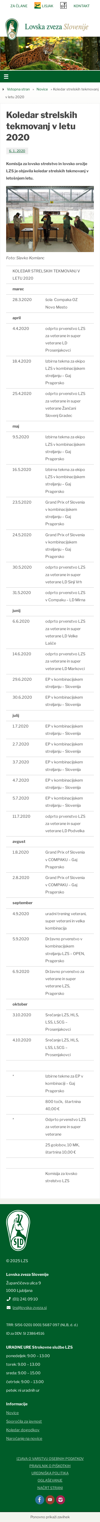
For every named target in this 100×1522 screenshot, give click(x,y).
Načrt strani (50, 1488)
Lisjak (47, 6)
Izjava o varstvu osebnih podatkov (50, 1458)
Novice (42, 89)
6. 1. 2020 (17, 151)
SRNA (63, 5)
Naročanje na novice (24, 1438)
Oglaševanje (50, 1480)
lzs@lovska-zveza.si (30, 1307)
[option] (50, 53)
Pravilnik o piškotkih (50, 1466)
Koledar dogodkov (22, 1430)
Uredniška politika (50, 1473)
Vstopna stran (18, 89)
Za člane (18, 6)
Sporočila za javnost (24, 1421)
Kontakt (82, 6)
